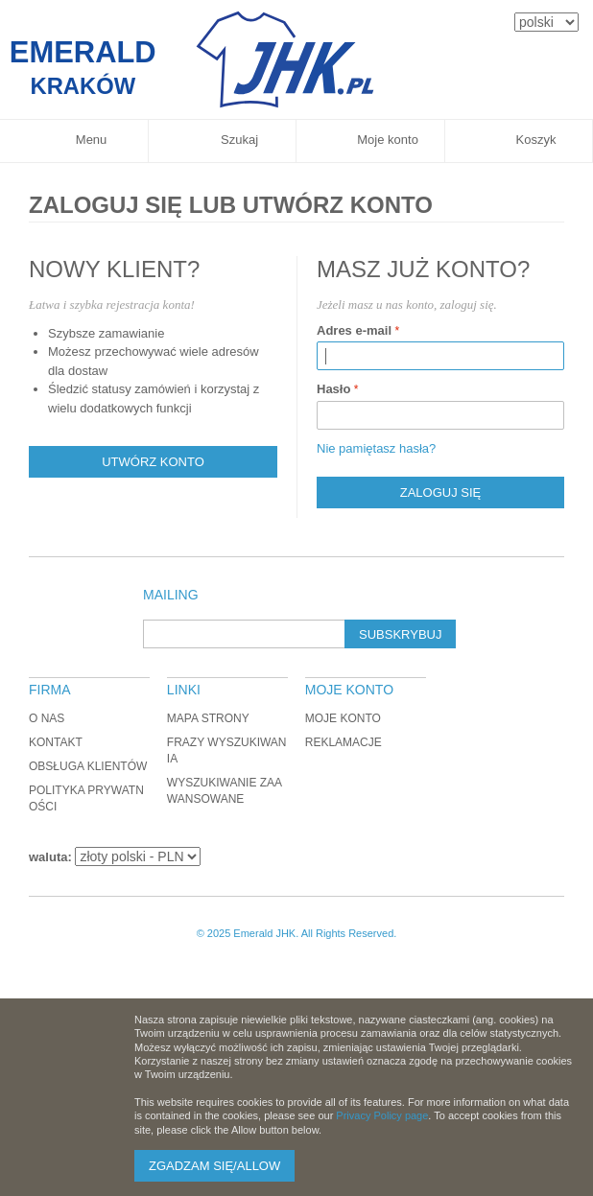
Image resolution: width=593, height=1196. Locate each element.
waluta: (50, 857)
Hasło (333, 389)
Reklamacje (343, 742)
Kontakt (56, 742)
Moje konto (343, 718)
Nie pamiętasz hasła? (376, 448)
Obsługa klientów (88, 766)
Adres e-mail (354, 330)
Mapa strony (208, 718)
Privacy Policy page (382, 1115)
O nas (46, 718)
